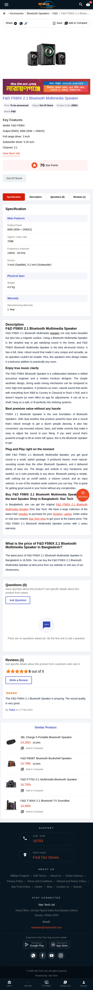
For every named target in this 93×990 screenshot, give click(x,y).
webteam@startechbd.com (46, 927)
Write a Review (19, 680)
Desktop (57, 514)
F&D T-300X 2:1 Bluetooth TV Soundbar (45, 800)
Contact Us (62, 886)
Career (39, 886)
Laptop (68, 514)
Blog (49, 886)
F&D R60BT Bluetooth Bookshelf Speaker (46, 758)
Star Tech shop (37, 518)
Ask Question (18, 600)
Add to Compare (75, 23)
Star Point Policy (20, 886)
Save (57, 23)
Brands (78, 886)
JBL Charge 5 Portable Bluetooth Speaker (46, 737)
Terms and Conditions (39, 881)
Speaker (54, 333)
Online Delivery (74, 875)
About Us (55, 875)
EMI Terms (40, 875)
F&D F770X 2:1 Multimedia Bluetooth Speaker (48, 779)
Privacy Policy (15, 881)
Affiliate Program (19, 875)
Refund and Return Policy (71, 881)
